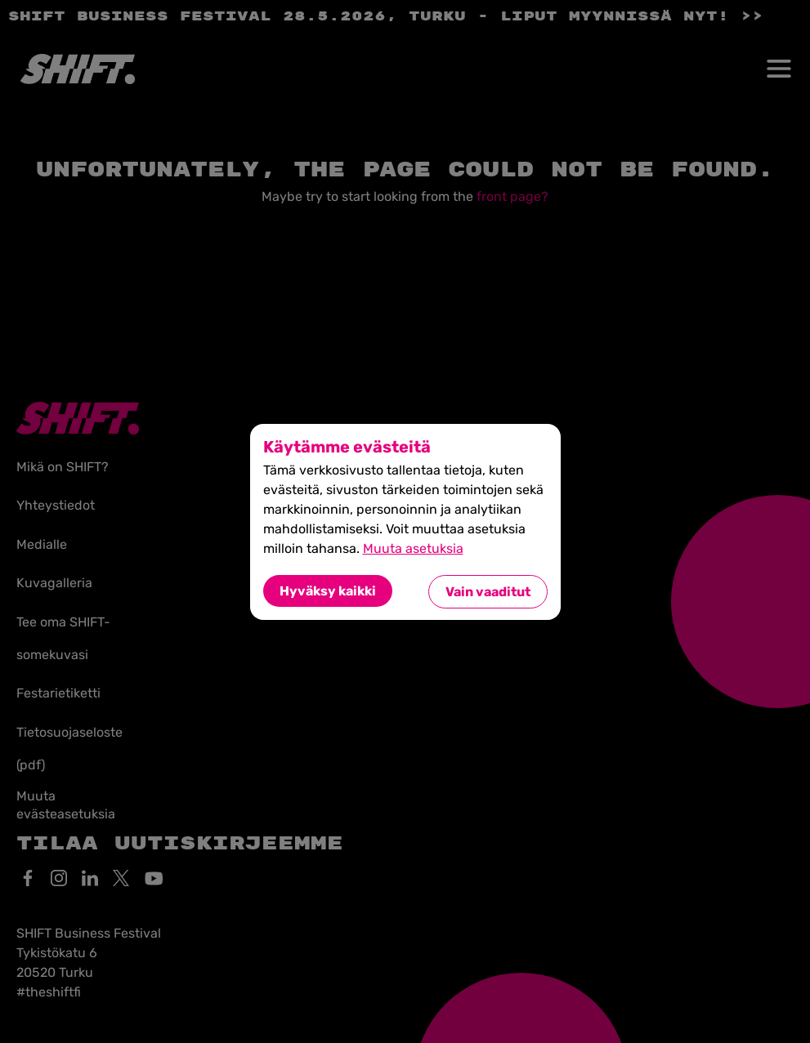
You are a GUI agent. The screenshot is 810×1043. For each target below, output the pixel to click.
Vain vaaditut (487, 592)
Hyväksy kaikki (328, 591)
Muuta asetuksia (413, 548)
